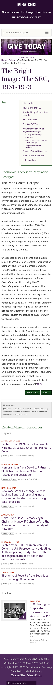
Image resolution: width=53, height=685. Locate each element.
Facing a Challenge (33, 135)
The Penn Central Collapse (33, 146)
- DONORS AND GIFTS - (27, 58)
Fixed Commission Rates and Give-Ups (36, 141)
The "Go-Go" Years (31, 124)
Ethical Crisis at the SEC (34, 156)
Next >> (46, 393)
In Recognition (29, 160)
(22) (39, 384)
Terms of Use (18, 675)
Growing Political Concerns (35, 151)
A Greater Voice (30, 120)
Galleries (12, 60)
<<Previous (32, 393)
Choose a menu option (16, 32)
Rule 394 (29, 138)
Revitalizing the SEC (32, 108)
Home (4, 60)
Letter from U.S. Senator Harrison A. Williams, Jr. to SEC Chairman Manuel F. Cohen (26, 448)
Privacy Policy (34, 675)
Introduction (28, 103)
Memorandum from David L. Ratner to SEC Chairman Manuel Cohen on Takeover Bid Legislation (25, 471)
